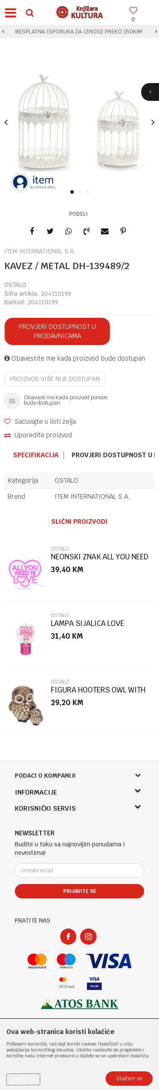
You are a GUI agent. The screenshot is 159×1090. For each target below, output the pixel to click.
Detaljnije (23, 1079)
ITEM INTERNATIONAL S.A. (92, 496)
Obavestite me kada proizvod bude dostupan (74, 358)
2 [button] (81, 192)
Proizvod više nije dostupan (55, 379)
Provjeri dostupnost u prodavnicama (57, 331)
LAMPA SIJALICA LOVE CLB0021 (87, 627)
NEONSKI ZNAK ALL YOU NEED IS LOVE (99, 560)
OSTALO (15, 285)
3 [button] (89, 192)
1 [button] (74, 192)
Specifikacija (36, 455)
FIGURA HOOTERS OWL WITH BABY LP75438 (98, 693)
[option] (79, 31)
